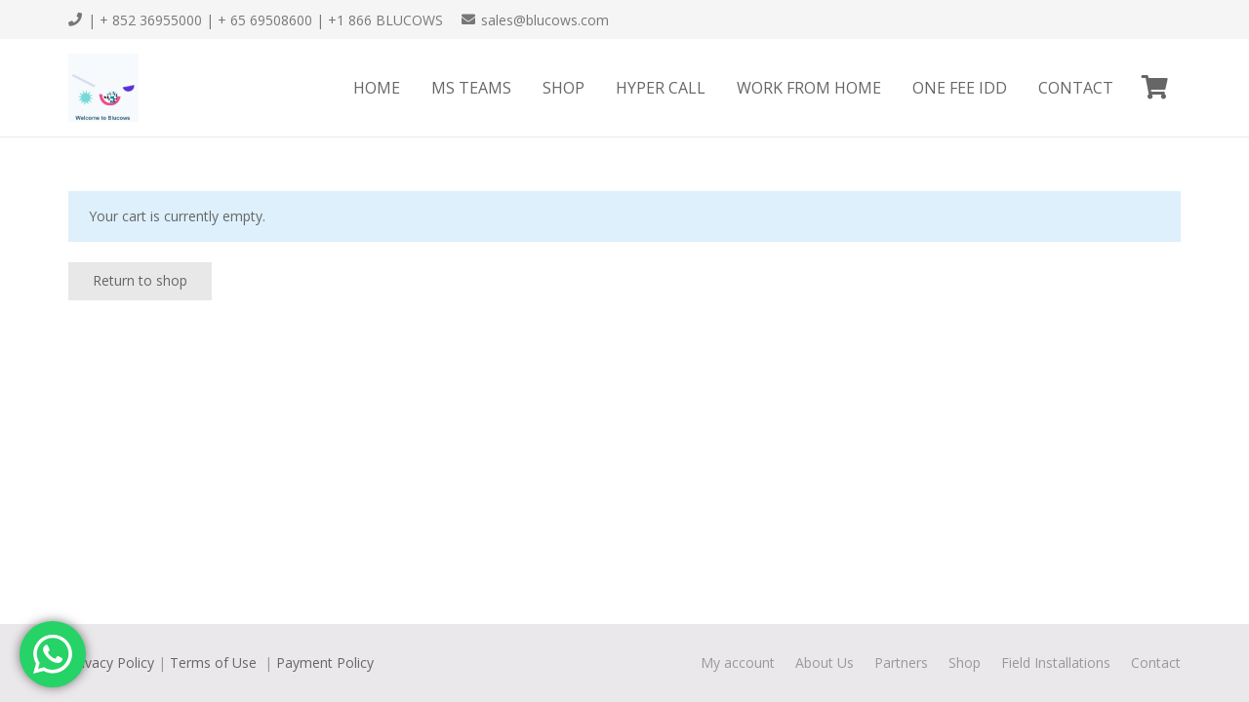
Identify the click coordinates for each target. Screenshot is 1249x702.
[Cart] (1155, 87)
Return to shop (140, 280)
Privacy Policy (111, 662)
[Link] (103, 88)
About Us (824, 662)
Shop (964, 662)
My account (738, 662)
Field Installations (1055, 662)
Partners (901, 662)
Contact (1156, 662)
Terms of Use (215, 662)
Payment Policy (325, 662)
